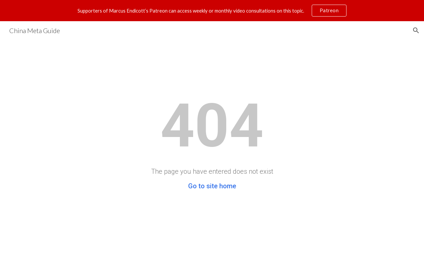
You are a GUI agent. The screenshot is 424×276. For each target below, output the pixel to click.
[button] (416, 30)
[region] (212, 10)
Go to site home (212, 186)
